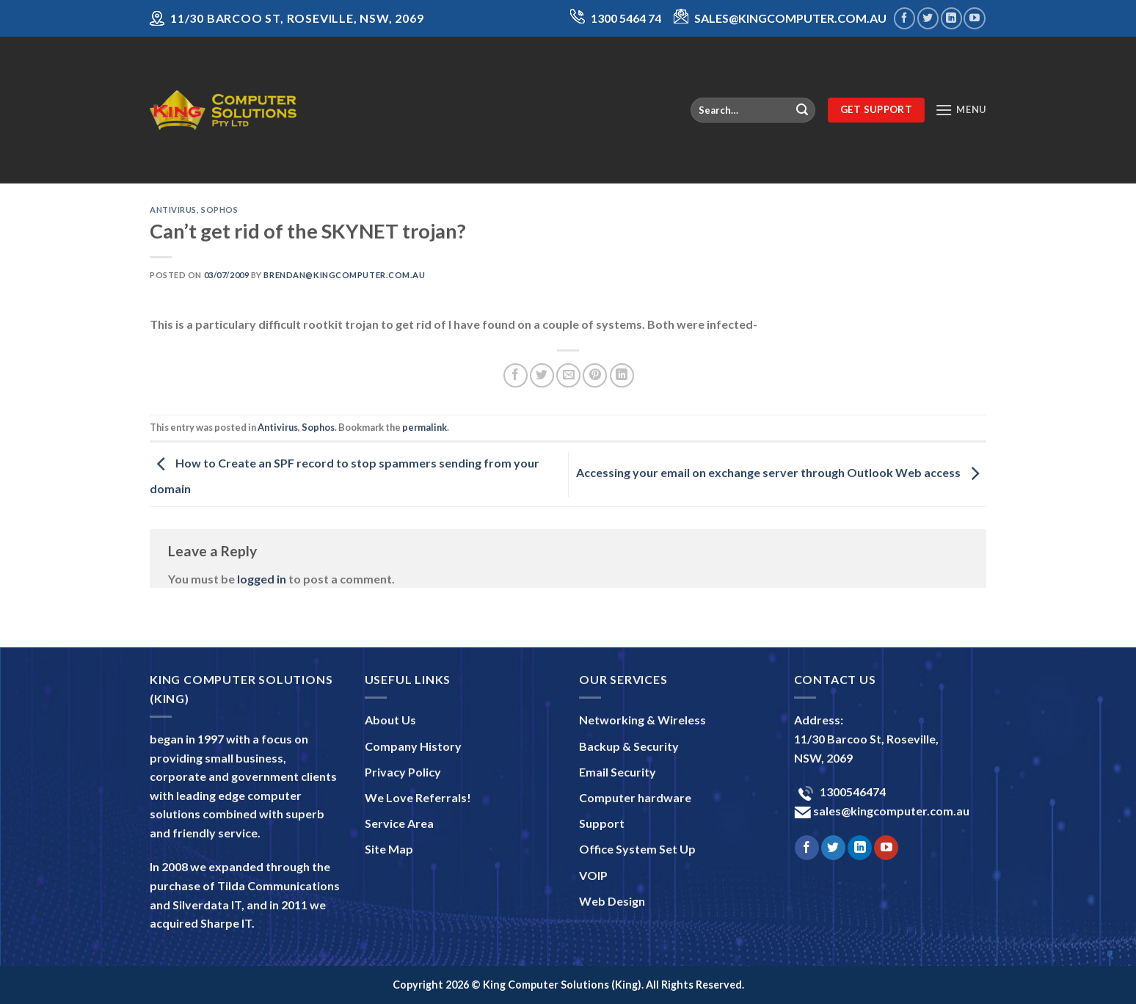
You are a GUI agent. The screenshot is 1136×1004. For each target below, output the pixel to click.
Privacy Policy (403, 772)
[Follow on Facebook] (904, 18)
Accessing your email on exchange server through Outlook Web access (781, 473)
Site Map (389, 849)
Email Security (617, 772)
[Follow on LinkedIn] (951, 18)
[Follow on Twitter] (928, 18)
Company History (413, 746)
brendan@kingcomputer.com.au (344, 275)
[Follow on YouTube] (974, 18)
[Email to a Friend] (568, 375)
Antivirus (173, 209)
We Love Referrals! (418, 797)
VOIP (593, 875)
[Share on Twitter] (542, 375)
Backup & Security (629, 746)
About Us (390, 720)
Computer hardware (635, 797)
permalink (424, 427)
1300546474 (852, 792)
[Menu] (960, 110)
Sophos (219, 209)
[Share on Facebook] (515, 375)
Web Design (612, 901)
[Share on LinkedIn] (622, 375)
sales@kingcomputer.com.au (890, 811)
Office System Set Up (637, 849)
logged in (261, 579)
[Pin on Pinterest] (595, 375)
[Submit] (802, 110)
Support (602, 823)
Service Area (399, 823)
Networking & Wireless (642, 720)
